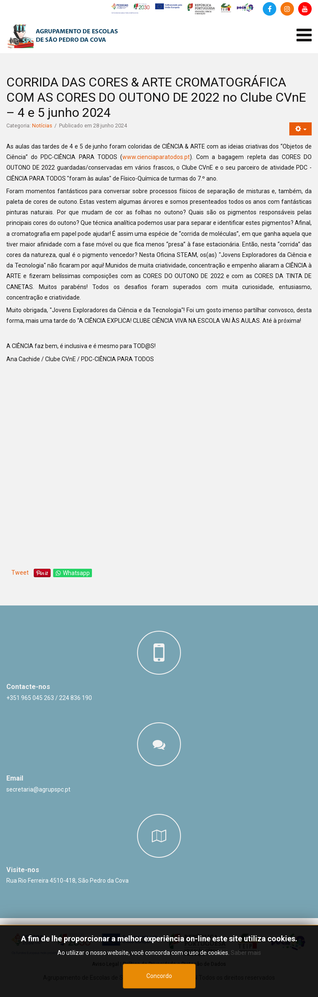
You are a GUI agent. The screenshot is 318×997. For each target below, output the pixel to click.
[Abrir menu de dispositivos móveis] (304, 35)
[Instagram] (287, 9)
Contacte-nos (28, 687)
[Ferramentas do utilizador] (300, 128)
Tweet (20, 572)
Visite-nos (22, 870)
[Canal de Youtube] (305, 9)
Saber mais (246, 952)
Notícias (42, 125)
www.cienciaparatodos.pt (156, 157)
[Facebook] (269, 9)
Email (14, 778)
